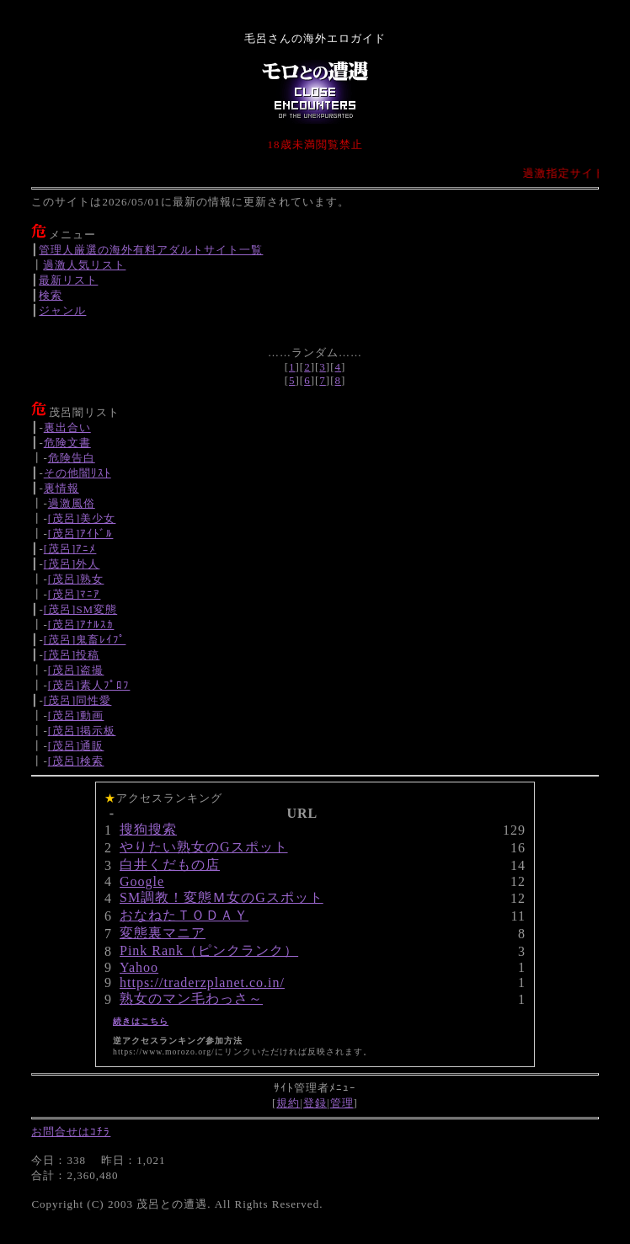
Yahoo (139, 967)
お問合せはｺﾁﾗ (70, 1131)
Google (142, 881)
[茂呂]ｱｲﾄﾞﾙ (81, 533)
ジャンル (62, 310)
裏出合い (67, 427)
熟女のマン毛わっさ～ (191, 998)
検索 (50, 295)
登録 (315, 1103)
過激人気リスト (84, 265)
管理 (342, 1103)
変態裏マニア (163, 933)
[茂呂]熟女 (76, 579)
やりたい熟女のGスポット (204, 847)
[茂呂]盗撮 (76, 670)
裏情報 (61, 488)
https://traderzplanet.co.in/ (202, 982)
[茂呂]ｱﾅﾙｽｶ (81, 624)
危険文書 (67, 442)
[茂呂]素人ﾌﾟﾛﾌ (89, 685)
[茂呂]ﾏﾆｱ (74, 594)
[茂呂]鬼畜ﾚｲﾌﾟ (85, 639)
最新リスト (68, 280)
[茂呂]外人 (72, 564)
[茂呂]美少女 (82, 518)
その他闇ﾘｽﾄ (77, 473)
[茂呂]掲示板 (82, 730)
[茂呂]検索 (76, 761)
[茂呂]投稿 (72, 655)
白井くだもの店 (170, 864)
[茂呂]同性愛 (78, 700)
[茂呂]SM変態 (80, 609)
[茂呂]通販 (76, 745)
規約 (288, 1103)
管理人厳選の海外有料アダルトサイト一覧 (151, 249)
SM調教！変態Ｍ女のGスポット (221, 897)
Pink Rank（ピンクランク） (209, 950)
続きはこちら (140, 1021)
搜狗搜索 (148, 829)
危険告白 (71, 457)
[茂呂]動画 (76, 715)
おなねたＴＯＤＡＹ (184, 915)
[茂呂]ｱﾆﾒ (70, 548)
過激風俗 (71, 503)
